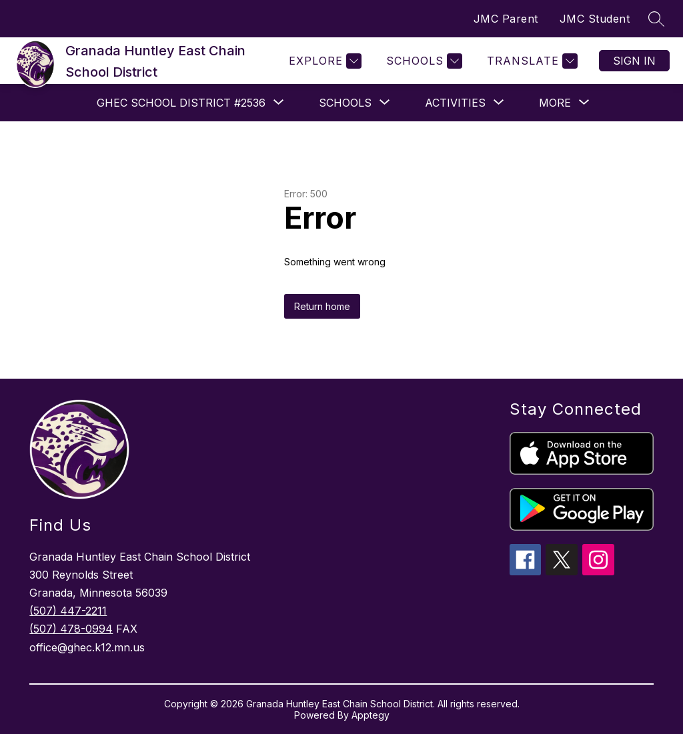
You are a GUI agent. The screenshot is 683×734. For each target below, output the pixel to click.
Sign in (634, 60)
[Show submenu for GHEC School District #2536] (181, 103)
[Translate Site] (531, 61)
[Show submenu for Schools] (345, 103)
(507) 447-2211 (68, 610)
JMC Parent (506, 18)
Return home (322, 306)
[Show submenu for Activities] (455, 103)
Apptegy (371, 715)
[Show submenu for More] (555, 103)
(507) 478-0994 (71, 628)
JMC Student (595, 18)
